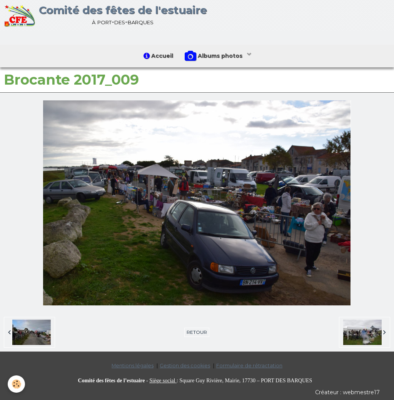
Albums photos (214, 56)
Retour (197, 332)
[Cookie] (16, 384)
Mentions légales (133, 365)
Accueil (158, 55)
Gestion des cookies (185, 365)
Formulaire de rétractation (249, 365)
